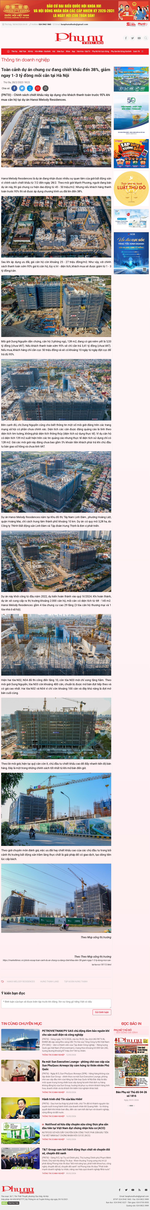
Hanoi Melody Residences (21, 981)
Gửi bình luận (102, 1012)
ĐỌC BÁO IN (131, 1023)
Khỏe (68, 51)
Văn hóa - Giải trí (83, 51)
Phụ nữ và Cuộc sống (100, 51)
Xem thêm (131, 1111)
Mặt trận (22, 51)
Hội (53, 51)
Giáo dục (60, 51)
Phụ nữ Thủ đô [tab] (123, 1030)
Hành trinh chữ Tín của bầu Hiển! (62, 1099)
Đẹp (73, 51)
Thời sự (14, 51)
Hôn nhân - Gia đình (43, 51)
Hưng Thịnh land (49, 981)
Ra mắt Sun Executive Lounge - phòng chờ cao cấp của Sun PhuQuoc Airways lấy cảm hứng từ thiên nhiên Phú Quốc (75, 1065)
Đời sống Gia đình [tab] (127, 1032)
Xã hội (30, 51)
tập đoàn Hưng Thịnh (75, 981)
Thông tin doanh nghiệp (25, 60)
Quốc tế (136, 51)
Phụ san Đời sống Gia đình (121, 51)
